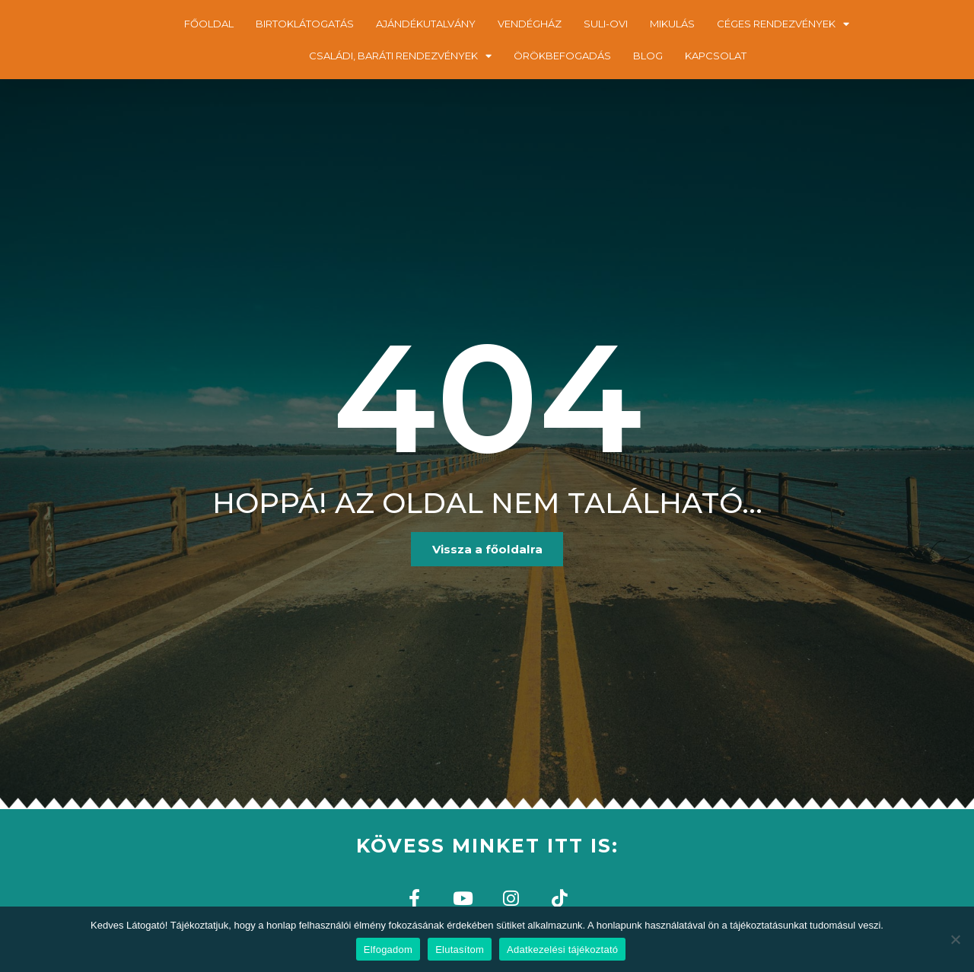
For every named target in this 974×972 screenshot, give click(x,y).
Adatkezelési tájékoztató (562, 949)
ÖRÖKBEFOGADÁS (562, 55)
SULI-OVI (606, 24)
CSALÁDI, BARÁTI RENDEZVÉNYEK (400, 56)
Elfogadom (388, 949)
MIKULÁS (672, 24)
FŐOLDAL (209, 24)
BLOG (648, 55)
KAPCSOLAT (715, 55)
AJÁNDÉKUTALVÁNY (426, 24)
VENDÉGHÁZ (530, 24)
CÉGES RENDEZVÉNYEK (783, 24)
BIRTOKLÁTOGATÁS (305, 24)
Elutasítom (459, 949)
